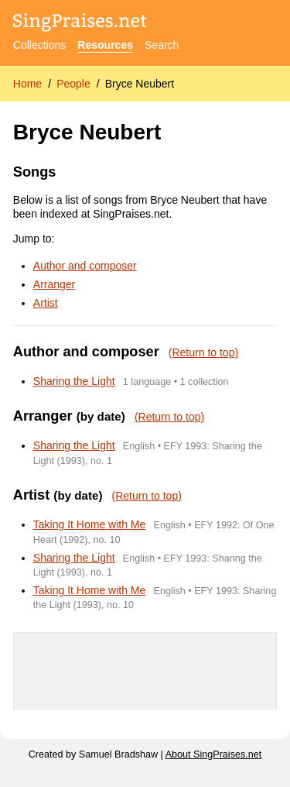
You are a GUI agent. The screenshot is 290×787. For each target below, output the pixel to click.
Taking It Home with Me (89, 524)
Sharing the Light (74, 381)
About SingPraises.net (213, 754)
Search (162, 45)
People (73, 83)
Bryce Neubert (139, 83)
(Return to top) (203, 352)
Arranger (54, 284)
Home (27, 83)
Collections (39, 45)
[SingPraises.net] (80, 23)
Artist (45, 303)
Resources (105, 45)
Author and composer (85, 265)
